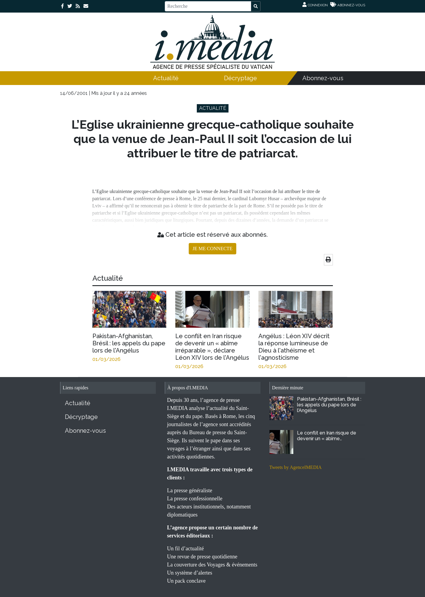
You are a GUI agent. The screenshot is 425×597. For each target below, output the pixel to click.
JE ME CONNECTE (212, 248)
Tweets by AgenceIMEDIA (295, 467)
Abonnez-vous (322, 78)
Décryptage (240, 78)
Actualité (166, 78)
